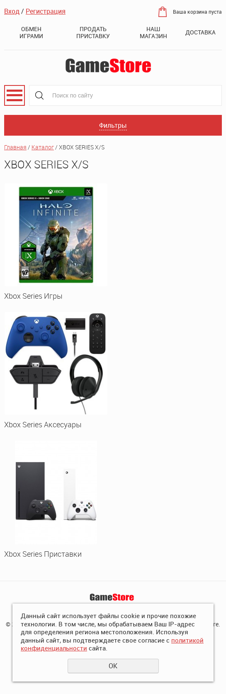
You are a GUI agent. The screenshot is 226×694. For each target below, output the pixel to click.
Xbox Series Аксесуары (43, 424)
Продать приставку (93, 32)
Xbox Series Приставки (43, 554)
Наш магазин (153, 32)
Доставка (200, 32)
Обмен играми (31, 32)
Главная (15, 147)
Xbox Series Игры (33, 296)
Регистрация (46, 11)
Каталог (43, 147)
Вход (11, 11)
